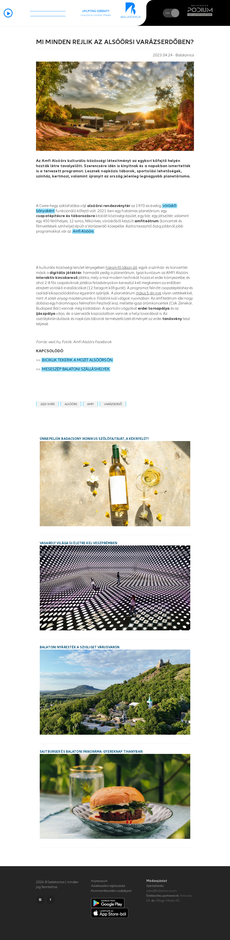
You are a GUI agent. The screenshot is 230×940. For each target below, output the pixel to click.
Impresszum (99, 881)
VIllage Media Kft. (167, 901)
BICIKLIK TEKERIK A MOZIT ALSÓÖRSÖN (77, 360)
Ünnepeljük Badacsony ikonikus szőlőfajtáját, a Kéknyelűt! (94, 439)
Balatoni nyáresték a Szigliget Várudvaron (79, 647)
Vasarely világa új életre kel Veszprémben (78, 543)
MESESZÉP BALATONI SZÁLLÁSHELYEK (76, 369)
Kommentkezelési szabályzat (111, 891)
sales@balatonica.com (161, 891)
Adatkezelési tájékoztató (108, 886)
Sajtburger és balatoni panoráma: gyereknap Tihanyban (91, 752)
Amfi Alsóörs (83, 231)
